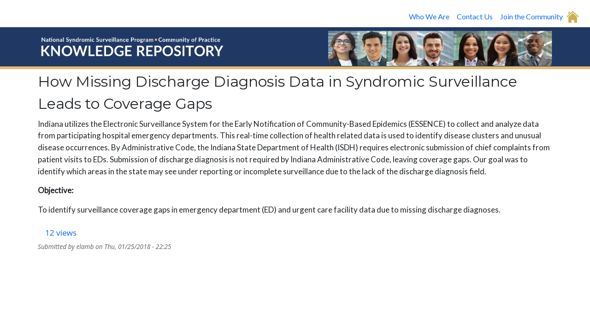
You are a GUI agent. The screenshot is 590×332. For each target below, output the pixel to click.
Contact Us (475, 16)
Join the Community (531, 16)
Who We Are (429, 16)
